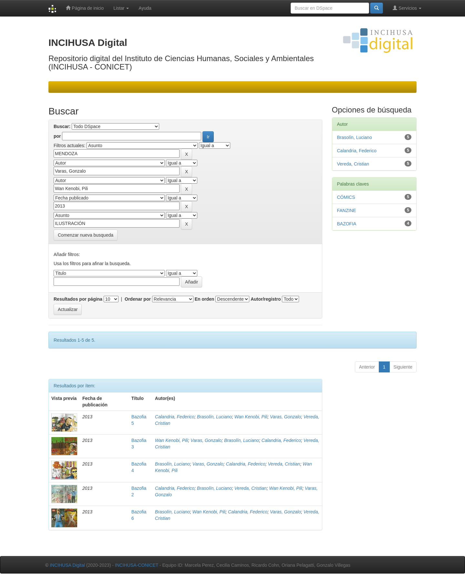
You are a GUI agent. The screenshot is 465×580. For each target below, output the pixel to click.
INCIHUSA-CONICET (136, 565)
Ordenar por (138, 299)
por (57, 136)
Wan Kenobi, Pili (250, 416)
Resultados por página (78, 299)
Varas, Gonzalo (285, 416)
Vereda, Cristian (284, 464)
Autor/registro (266, 299)
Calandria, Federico (174, 416)
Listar (121, 8)
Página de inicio (85, 8)
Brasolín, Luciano (214, 416)
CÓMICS (346, 197)
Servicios (407, 8)
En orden (204, 299)
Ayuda (145, 8)
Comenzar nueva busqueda (85, 235)
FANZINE (346, 210)
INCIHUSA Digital (67, 565)
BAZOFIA (346, 223)
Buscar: (62, 126)
